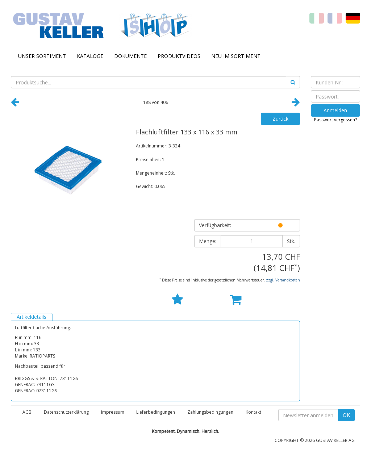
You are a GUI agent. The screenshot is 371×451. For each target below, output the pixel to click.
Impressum (112, 412)
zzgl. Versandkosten (283, 280)
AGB (27, 412)
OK (346, 415)
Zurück (280, 118)
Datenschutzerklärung (66, 412)
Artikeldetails (31, 316)
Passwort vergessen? (335, 120)
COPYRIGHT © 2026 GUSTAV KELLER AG (315, 440)
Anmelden (335, 110)
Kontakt (253, 412)
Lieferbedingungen (155, 412)
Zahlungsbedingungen (210, 412)
